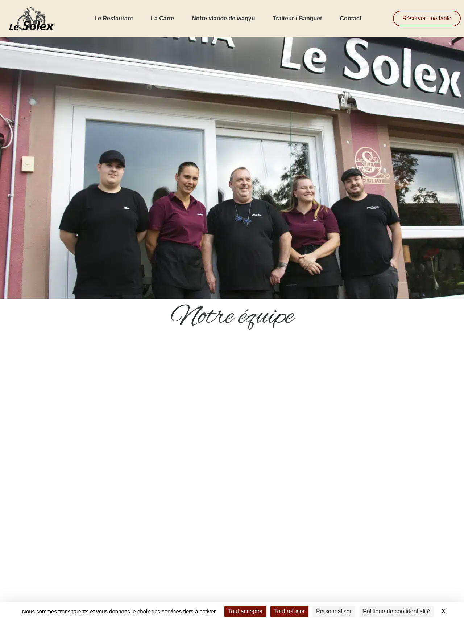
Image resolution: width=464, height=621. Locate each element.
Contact (350, 18)
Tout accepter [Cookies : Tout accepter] (245, 611)
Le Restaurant (113, 18)
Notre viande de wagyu (223, 18)
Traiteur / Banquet (297, 18)
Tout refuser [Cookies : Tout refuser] (289, 611)
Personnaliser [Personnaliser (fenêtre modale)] (334, 611)
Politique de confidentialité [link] (396, 611)
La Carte (162, 18)
